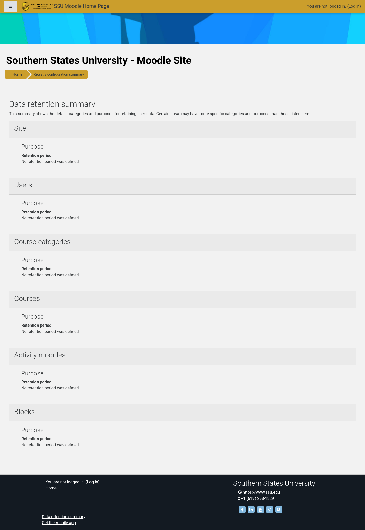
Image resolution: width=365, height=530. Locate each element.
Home (17, 74)
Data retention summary (63, 516)
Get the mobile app (59, 522)
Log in (354, 6)
